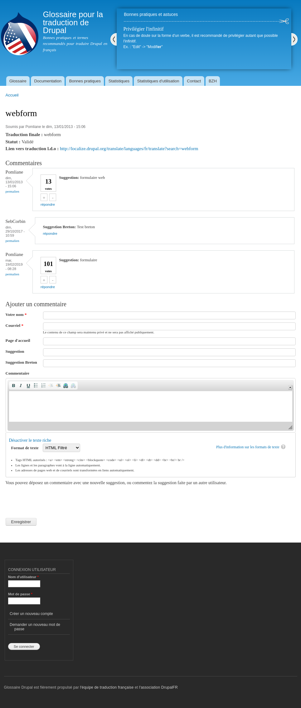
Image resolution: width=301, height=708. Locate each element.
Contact (194, 81)
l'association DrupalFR (158, 687)
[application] (151, 405)
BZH (213, 81)
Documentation (47, 81)
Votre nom (16, 314)
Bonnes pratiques (85, 81)
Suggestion (15, 351)
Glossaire (18, 81)
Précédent (113, 39)
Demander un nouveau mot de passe (35, 626)
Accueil (12, 95)
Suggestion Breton (21, 362)
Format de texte (25, 447)
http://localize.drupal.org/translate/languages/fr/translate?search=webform (129, 148)
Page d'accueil (18, 340)
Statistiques (119, 81)
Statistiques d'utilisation (158, 81)
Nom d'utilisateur (23, 577)
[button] (13, 385)
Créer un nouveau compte (31, 614)
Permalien (12, 191)
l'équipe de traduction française (107, 687)
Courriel (14, 325)
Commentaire (17, 373)
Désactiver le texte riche (30, 440)
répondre (48, 204)
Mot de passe (20, 594)
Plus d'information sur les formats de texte (247, 447)
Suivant (294, 39)
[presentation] (53, 498)
